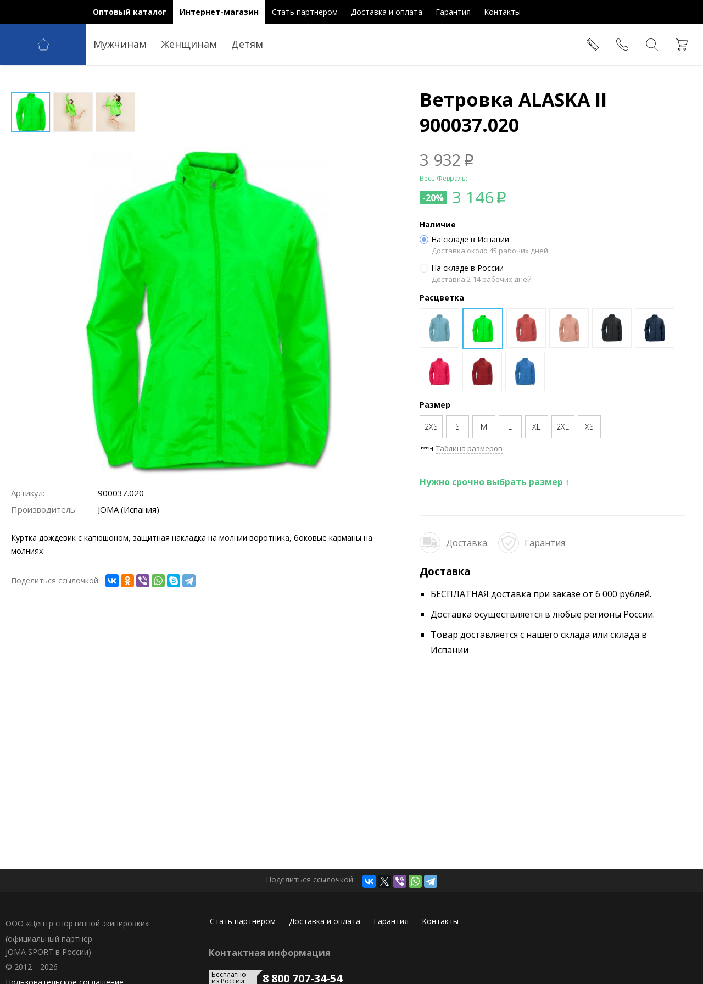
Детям (247, 44)
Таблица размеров (469, 448)
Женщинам (189, 44)
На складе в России (462, 268)
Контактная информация (270, 953)
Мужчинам (120, 44)
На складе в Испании (464, 239)
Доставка (466, 543)
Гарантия (545, 543)
